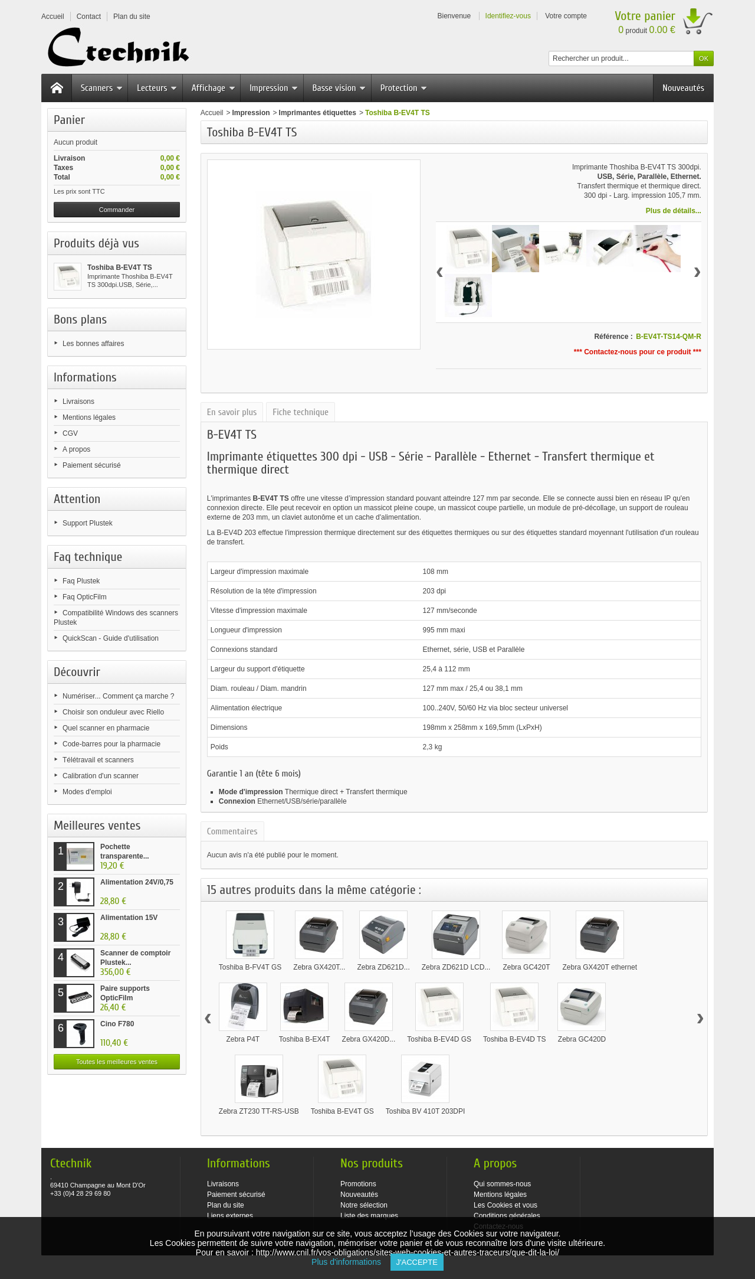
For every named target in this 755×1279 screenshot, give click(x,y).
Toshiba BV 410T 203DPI (425, 1111)
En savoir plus (232, 412)
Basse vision (339, 88)
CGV (70, 433)
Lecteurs (157, 88)
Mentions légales (89, 417)
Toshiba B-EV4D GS (439, 1039)
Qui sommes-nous (502, 1184)
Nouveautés (683, 88)
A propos (76, 449)
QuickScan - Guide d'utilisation (111, 638)
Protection (404, 88)
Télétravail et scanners (98, 760)
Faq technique (88, 557)
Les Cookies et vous (505, 1205)
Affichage (213, 88)
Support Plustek (88, 523)
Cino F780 (117, 1024)
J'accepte (417, 1262)
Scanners (102, 88)
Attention (77, 499)
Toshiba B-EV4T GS (342, 1111)
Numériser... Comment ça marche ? (118, 696)
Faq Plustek (81, 581)
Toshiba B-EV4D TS (514, 1039)
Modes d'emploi (87, 792)
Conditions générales (507, 1216)
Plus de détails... (673, 211)
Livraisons (78, 401)
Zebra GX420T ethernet (599, 967)
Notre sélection (364, 1205)
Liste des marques (369, 1216)
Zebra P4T (243, 1039)
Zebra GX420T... (319, 967)
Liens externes (230, 1216)
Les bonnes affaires (93, 344)
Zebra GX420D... (369, 1039)
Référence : (613, 336)
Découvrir (77, 672)
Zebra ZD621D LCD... (456, 967)
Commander (117, 209)
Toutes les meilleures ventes (116, 1061)
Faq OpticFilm (85, 597)
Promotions (358, 1184)
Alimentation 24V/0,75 (136, 882)
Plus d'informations (350, 1262)
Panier (69, 120)
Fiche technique (301, 412)
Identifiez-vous (508, 16)
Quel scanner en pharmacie (106, 728)
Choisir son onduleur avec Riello (113, 712)
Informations (85, 377)
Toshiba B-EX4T (304, 1039)
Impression (274, 88)
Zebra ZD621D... (383, 967)
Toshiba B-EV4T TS (119, 267)
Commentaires (232, 831)
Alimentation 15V (128, 917)
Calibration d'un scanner (101, 776)
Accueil (212, 113)
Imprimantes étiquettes (317, 113)
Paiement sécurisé (92, 465)
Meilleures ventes (97, 825)
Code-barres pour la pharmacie (111, 744)
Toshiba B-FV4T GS (250, 967)
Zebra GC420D (582, 1039)
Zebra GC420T (526, 967)
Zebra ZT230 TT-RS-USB (259, 1111)
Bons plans (80, 319)
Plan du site (225, 1205)
